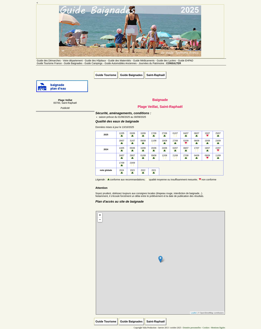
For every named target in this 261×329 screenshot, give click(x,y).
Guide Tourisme (105, 75)
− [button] (100, 220)
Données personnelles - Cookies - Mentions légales (204, 327)
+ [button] (100, 215)
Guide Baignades (131, 75)
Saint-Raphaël (155, 75)
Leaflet (193, 313)
